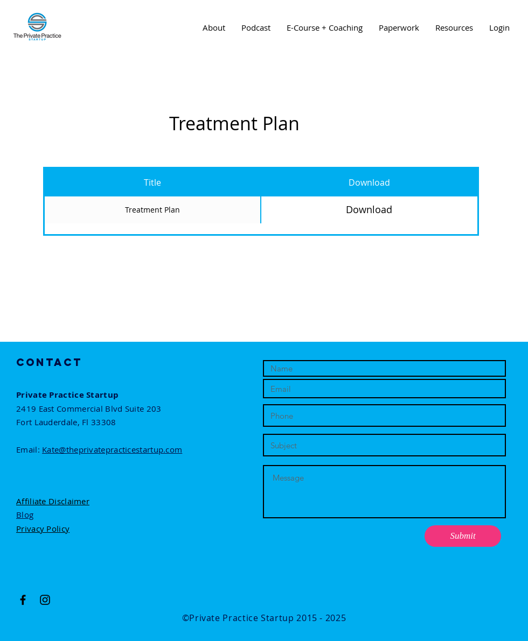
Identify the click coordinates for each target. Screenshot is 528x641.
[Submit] (463, 536)
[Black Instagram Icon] (45, 600)
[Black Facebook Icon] (23, 600)
